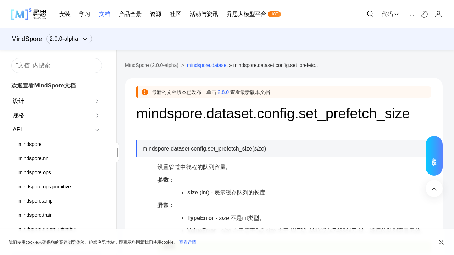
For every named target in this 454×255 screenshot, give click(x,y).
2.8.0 (223, 92)
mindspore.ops (34, 172)
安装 (65, 14)
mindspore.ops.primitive (44, 186)
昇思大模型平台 (246, 14)
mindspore (29, 144)
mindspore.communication (47, 229)
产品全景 (130, 14)
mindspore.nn (33, 158)
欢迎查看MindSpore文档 (43, 86)
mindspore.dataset (207, 65)
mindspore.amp (35, 201)
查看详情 (187, 242)
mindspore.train (35, 215)
